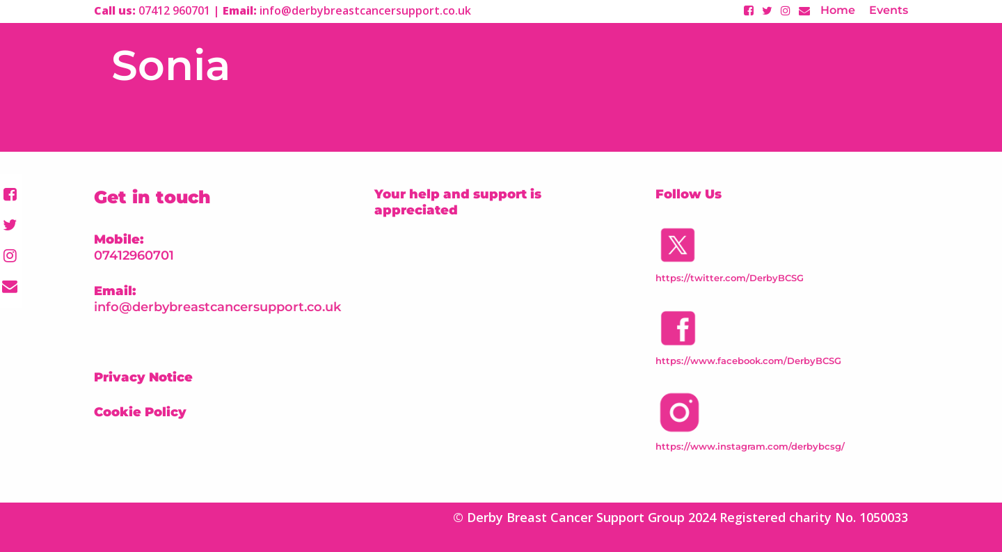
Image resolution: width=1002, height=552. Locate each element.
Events (888, 10)
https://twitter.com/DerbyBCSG (729, 277)
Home (837, 10)
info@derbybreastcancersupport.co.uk (217, 307)
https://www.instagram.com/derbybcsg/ (750, 446)
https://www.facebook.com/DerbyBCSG (748, 360)
